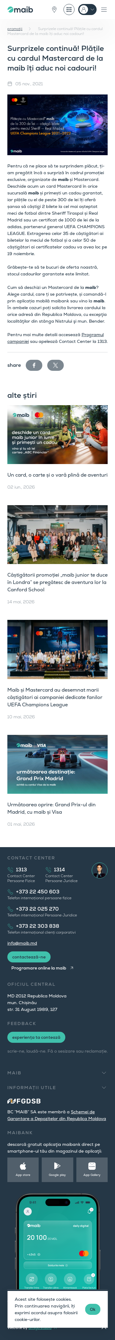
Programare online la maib (38, 968)
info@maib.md (22, 943)
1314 (59, 869)
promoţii (14, 28)
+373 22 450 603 (37, 892)
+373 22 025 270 (37, 909)
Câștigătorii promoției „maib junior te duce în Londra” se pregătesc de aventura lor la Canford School (57, 582)
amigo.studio (40, 1327)
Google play (57, 1175)
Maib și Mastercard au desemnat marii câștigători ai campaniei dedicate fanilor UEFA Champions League (54, 697)
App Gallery (92, 1175)
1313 (21, 869)
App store (23, 1175)
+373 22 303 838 (37, 926)
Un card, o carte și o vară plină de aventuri (57, 475)
